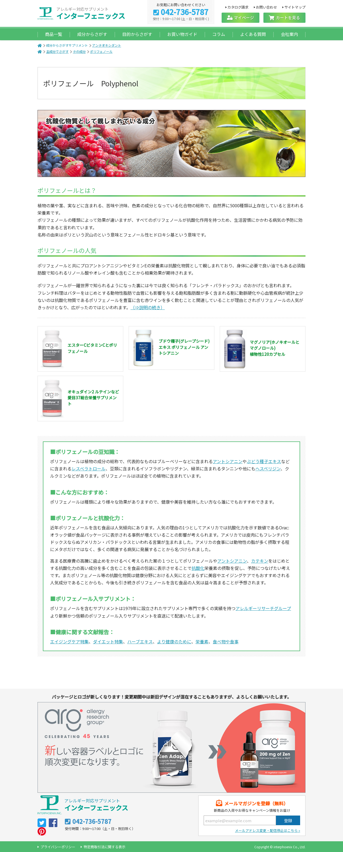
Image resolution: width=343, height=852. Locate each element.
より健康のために (174, 641)
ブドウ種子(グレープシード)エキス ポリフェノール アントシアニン (184, 347)
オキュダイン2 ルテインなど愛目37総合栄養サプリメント (93, 398)
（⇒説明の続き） (148, 307)
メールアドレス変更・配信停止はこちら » (267, 830)
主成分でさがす (57, 51)
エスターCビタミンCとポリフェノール (92, 348)
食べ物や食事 (225, 641)
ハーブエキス (140, 641)
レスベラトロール (89, 468)
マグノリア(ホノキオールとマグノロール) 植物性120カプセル (274, 348)
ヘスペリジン (268, 468)
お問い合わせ (266, 6)
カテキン (259, 561)
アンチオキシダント (106, 45)
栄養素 (202, 641)
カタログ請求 (237, 6)
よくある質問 (253, 34)
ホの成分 (79, 51)
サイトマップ (294, 6)
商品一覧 (53, 34)
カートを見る (288, 17)
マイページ (244, 17)
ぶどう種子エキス (264, 461)
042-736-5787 (184, 12)
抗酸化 (198, 568)
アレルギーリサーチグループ (263, 608)
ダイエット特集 (108, 641)
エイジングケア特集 (69, 641)
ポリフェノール (101, 51)
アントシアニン (228, 461)
